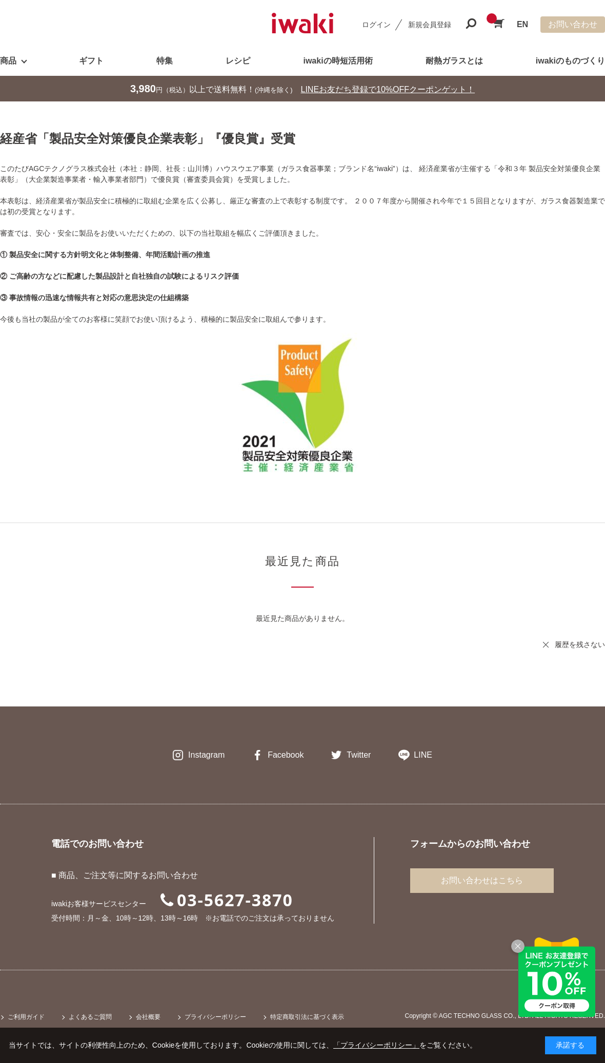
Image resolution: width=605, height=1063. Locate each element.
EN (522, 24)
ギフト (91, 60)
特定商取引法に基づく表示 (307, 1016)
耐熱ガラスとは (454, 60)
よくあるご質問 (90, 1016)
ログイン (376, 24)
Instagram (206, 755)
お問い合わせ (572, 24)
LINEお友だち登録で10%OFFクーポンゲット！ (388, 89)
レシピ (238, 60)
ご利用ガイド (26, 1016)
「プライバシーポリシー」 (376, 1045)
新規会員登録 (429, 24)
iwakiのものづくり (570, 60)
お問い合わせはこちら (482, 880)
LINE (423, 755)
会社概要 (148, 1016)
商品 (8, 60)
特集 (164, 60)
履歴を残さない (580, 644)
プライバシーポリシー (215, 1016)
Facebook (286, 755)
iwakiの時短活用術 (337, 60)
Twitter (359, 755)
